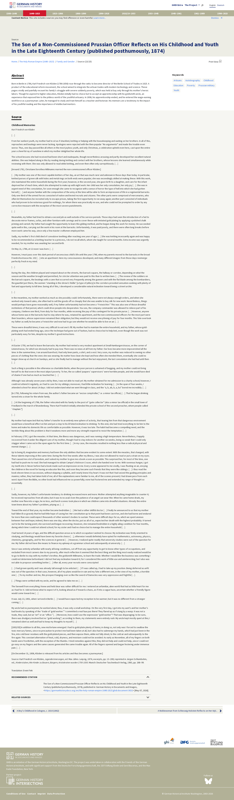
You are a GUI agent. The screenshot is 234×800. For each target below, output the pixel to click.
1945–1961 (176, 13)
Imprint (42, 793)
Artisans (178, 80)
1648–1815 (34, 13)
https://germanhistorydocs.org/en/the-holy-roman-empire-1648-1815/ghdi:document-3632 (89, 690)
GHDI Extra (177, 5)
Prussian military (206, 85)
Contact (31, 793)
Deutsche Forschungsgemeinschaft (79, 765)
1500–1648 (11, 13)
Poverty (191, 85)
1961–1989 (199, 13)
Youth (176, 90)
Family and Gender (66, 61)
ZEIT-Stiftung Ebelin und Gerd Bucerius (119, 765)
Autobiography (192, 80)
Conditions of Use (16, 793)
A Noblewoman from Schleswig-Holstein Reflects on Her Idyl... (187, 710)
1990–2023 (222, 13)
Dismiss (217, 17)
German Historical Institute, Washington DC (52, 762)
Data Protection (56, 793)
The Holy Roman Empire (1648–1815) (36, 61)
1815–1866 (57, 13)
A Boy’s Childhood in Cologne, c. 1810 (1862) (38, 710)
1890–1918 (104, 13)
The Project (191, 5)
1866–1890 (81, 13)
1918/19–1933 (128, 13)
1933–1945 (153, 13)
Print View (213, 61)
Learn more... (99, 17)
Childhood (208, 80)
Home (14, 61)
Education (178, 85)
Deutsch (220, 5)
